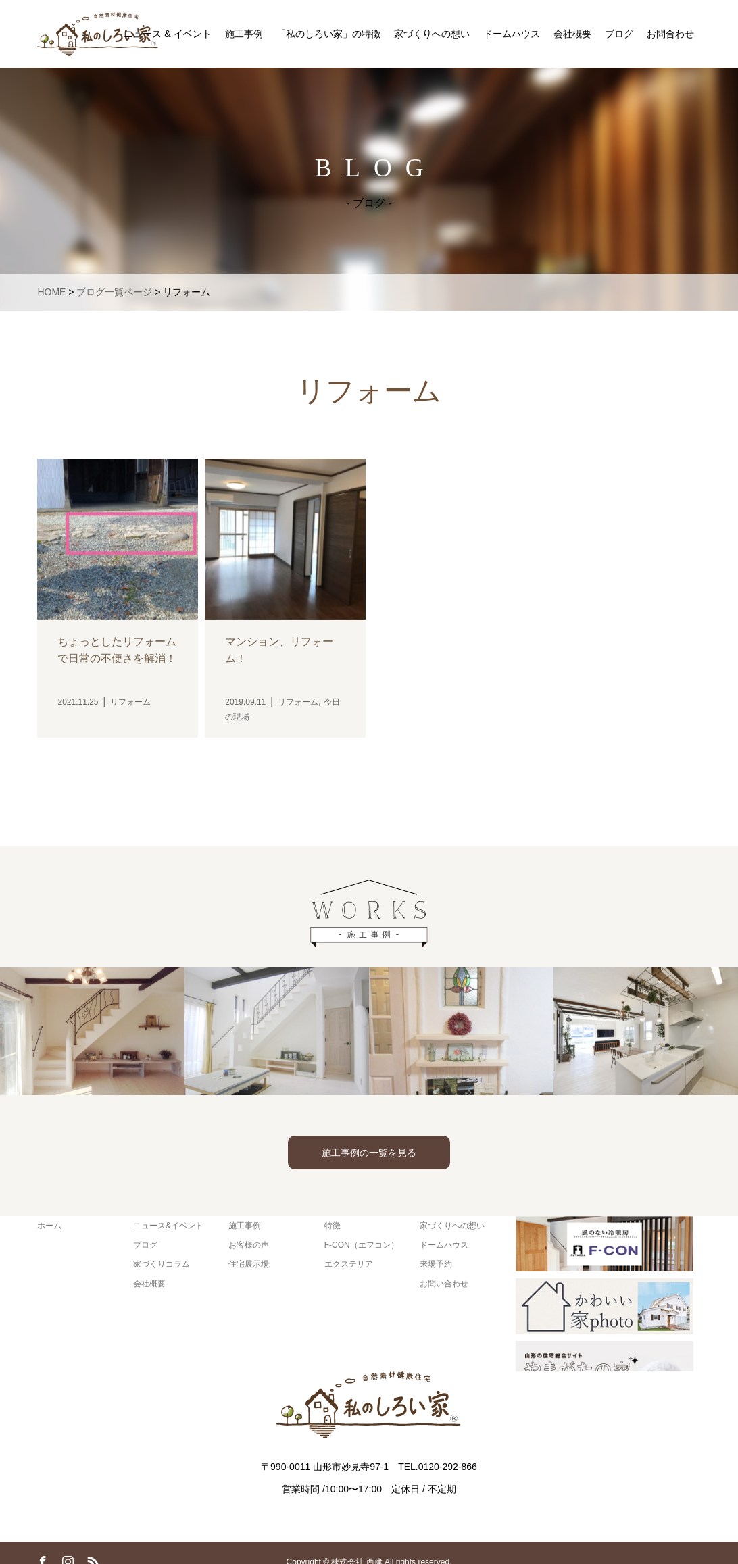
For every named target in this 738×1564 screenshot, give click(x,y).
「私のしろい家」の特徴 (328, 33)
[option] (92, 1031)
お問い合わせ (444, 1283)
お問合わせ (670, 33)
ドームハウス (511, 33)
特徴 (332, 1225)
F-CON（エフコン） (361, 1245)
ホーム (49, 1225)
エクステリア (348, 1264)
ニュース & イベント (167, 33)
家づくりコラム (161, 1264)
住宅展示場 (248, 1264)
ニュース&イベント (168, 1225)
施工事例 (244, 33)
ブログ (619, 33)
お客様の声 (248, 1245)
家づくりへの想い (432, 33)
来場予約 (436, 1264)
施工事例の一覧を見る (369, 1152)
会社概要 (572, 33)
